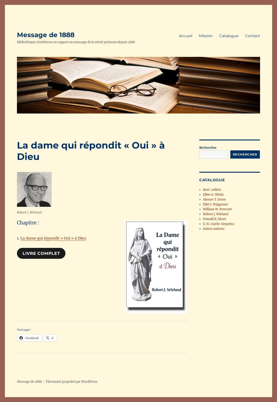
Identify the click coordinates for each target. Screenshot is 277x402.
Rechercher (207, 148)
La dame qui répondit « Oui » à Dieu (53, 238)
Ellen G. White (213, 195)
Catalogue (228, 36)
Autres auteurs (214, 229)
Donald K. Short (214, 219)
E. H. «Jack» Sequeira (218, 224)
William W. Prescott (217, 209)
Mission (206, 36)
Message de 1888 (45, 35)
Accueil (185, 36)
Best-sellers (212, 190)
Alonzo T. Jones (214, 199)
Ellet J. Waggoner (215, 204)
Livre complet (41, 253)
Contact (252, 36)
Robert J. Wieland (215, 214)
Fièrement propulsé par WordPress (71, 382)
